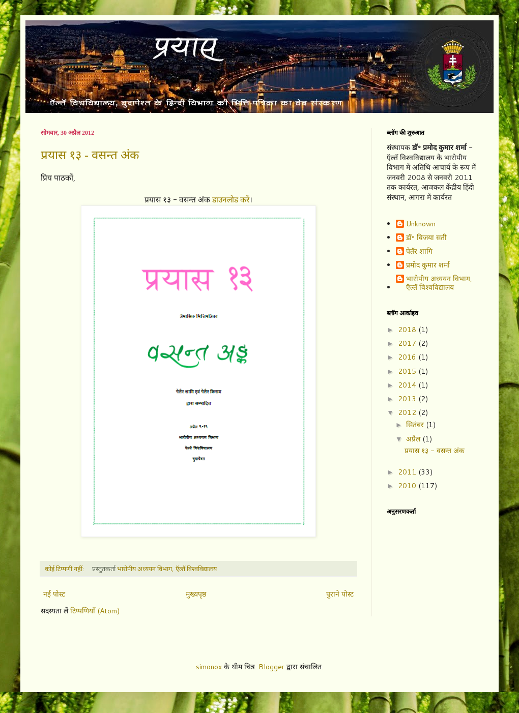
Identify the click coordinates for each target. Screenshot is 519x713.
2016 (408, 357)
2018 (408, 329)
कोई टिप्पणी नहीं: (65, 568)
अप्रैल (414, 439)
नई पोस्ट (54, 594)
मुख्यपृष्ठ (196, 594)
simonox (209, 667)
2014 (408, 385)
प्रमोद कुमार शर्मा (428, 265)
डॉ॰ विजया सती (426, 238)
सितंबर (416, 425)
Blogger (271, 667)
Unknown (421, 224)
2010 (408, 486)
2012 (408, 412)
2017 (408, 343)
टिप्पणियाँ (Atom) (95, 611)
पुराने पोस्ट (340, 594)
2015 (408, 371)
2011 (408, 472)
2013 (408, 399)
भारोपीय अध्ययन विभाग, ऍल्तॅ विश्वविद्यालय (439, 283)
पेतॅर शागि (419, 251)
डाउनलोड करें (230, 199)
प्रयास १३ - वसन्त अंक (90, 155)
